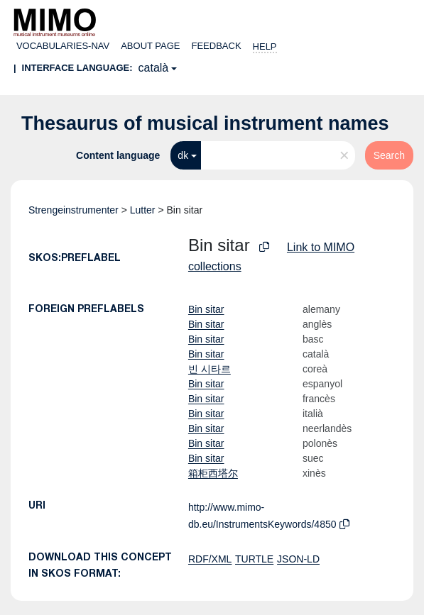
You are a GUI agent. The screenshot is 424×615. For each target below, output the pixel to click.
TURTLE (254, 559)
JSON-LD (298, 559)
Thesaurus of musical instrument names (205, 123)
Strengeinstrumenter (73, 210)
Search (389, 155)
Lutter (143, 210)
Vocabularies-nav (62, 45)
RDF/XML (210, 559)
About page (150, 45)
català (153, 68)
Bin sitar (206, 309)
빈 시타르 (209, 369)
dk (183, 155)
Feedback (216, 45)
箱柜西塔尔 (213, 473)
